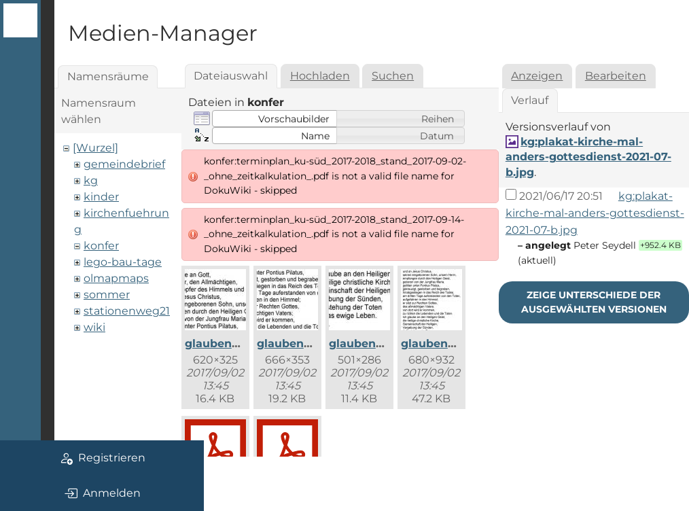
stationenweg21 (127, 310)
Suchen (393, 75)
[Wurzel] (95, 147)
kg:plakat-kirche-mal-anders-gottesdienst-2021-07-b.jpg (588, 157)
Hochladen (320, 75)
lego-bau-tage (123, 262)
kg (91, 180)
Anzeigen (537, 75)
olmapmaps (116, 278)
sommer (107, 294)
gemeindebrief (124, 164)
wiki (94, 327)
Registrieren (102, 458)
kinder (101, 196)
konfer (101, 245)
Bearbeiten (615, 75)
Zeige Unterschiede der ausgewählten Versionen (594, 302)
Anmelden (102, 493)
